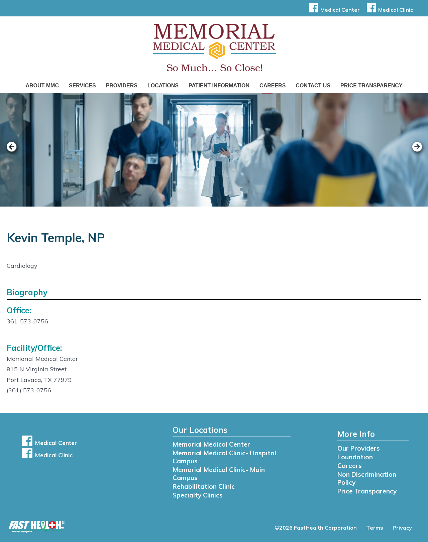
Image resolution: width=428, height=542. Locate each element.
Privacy (402, 527)
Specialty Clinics (198, 495)
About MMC (42, 85)
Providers (121, 85)
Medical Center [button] (333, 9)
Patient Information (219, 85)
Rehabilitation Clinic (204, 486)
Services (82, 85)
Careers (272, 85)
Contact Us (313, 85)
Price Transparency (371, 85)
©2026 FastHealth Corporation (316, 527)
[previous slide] (15, 151)
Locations (163, 85)
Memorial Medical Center (211, 444)
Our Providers (358, 448)
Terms (374, 527)
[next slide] (413, 151)
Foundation (355, 457)
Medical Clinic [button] (388, 9)
